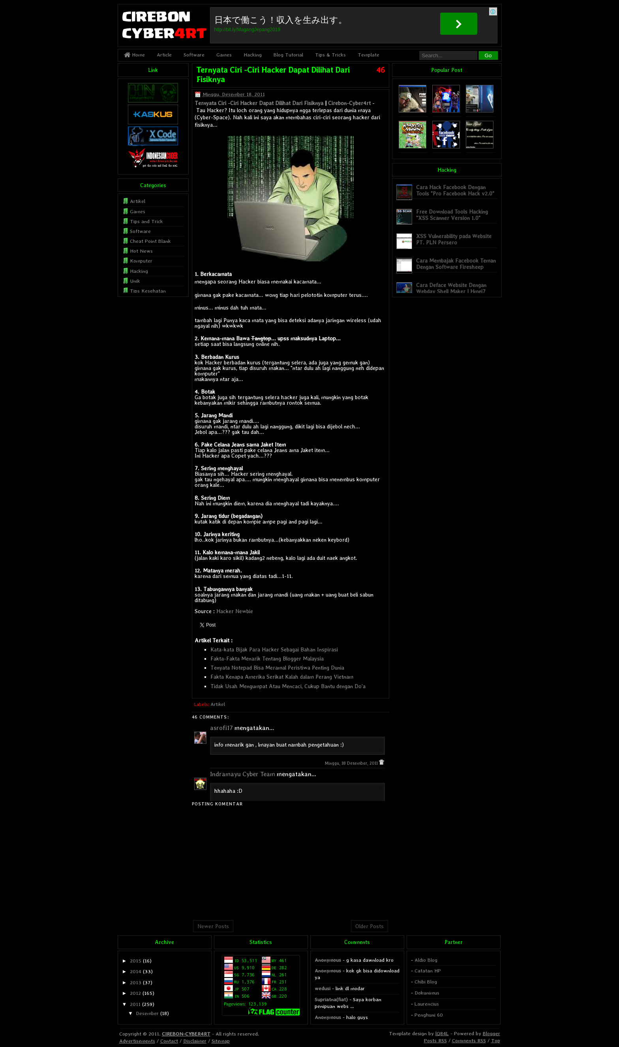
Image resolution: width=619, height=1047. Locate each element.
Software (194, 55)
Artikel (217, 704)
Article (164, 55)
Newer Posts (213, 926)
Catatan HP (428, 971)
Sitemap (221, 1041)
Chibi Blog (426, 982)
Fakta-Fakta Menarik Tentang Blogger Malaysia (267, 658)
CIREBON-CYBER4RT (186, 1034)
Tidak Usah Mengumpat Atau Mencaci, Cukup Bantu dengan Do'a (288, 686)
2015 (135, 961)
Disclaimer (194, 1041)
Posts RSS (435, 1040)
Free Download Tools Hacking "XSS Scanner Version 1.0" (452, 214)
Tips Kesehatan (148, 291)
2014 (135, 971)
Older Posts (369, 926)
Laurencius (427, 1004)
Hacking (253, 55)
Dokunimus (427, 993)
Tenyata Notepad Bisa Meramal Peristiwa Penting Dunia (277, 667)
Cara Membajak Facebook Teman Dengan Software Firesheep (456, 263)
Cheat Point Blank (150, 241)
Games (224, 55)
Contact (169, 1041)
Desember (147, 1013)
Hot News (141, 251)
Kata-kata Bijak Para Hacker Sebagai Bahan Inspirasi (274, 649)
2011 (135, 1004)
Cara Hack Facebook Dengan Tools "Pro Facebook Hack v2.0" (455, 190)
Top (495, 1040)
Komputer (141, 261)
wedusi (322, 988)
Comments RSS (469, 1040)
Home (134, 55)
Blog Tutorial (288, 55)
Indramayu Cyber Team (242, 774)
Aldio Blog (426, 960)
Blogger (491, 1033)
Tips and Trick (146, 221)
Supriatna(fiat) (331, 999)
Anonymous (328, 960)
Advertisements (137, 1041)
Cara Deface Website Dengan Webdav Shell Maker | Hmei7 (451, 288)
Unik (135, 281)
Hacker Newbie (234, 611)
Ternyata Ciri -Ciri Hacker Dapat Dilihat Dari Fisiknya (259, 103)
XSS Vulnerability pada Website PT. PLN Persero (453, 239)
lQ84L (442, 1033)
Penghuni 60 (429, 1015)
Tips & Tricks (330, 55)
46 (380, 70)
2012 (135, 993)
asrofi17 (221, 728)
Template (368, 55)
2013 (135, 982)
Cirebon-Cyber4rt (349, 103)
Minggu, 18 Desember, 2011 (352, 763)
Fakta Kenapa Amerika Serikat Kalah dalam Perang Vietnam (281, 677)
